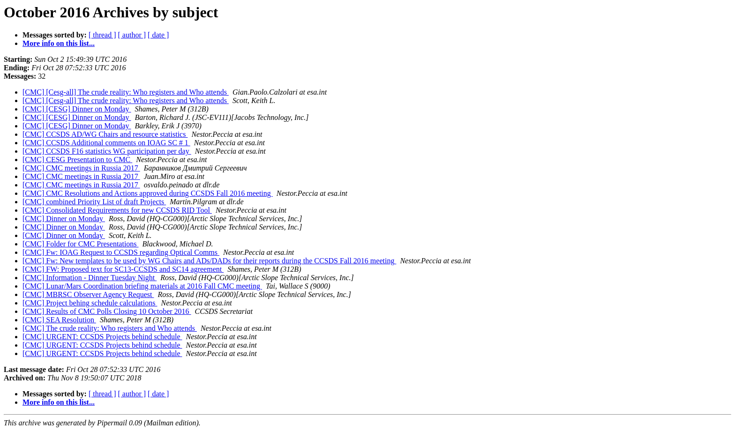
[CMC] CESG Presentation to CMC (77, 159)
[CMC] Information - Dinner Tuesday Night (89, 278)
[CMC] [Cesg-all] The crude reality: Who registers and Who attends (125, 92)
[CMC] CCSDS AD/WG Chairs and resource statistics (105, 134)
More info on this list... (58, 43)
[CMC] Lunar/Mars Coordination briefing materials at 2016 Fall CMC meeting (142, 286)
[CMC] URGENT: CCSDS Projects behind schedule (102, 337)
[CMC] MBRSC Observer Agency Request (88, 294)
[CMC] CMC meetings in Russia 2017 (81, 168)
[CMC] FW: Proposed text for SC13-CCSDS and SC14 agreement (123, 269)
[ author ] (132, 35)
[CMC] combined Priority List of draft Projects (94, 202)
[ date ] (158, 35)
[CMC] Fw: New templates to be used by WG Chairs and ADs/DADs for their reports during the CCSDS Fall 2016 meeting (209, 261)
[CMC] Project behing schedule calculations (89, 303)
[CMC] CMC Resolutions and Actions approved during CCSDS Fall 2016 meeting (147, 193)
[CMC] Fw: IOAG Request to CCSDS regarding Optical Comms (120, 252)
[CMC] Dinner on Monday (63, 219)
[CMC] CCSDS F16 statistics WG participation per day (106, 151)
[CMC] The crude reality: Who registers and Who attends (109, 328)
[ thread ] (102, 35)
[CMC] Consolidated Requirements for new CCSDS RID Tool (117, 210)
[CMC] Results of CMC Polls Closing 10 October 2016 (106, 311)
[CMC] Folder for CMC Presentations (80, 244)
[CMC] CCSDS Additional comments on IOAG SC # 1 (106, 143)
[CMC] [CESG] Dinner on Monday (76, 109)
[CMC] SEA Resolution (59, 320)
